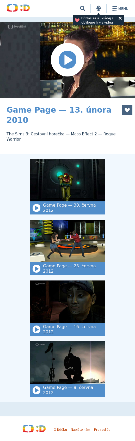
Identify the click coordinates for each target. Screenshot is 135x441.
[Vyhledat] (82, 8)
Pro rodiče (102, 429)
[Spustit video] (67, 60)
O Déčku (60, 429)
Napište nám (80, 429)
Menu (119, 8)
